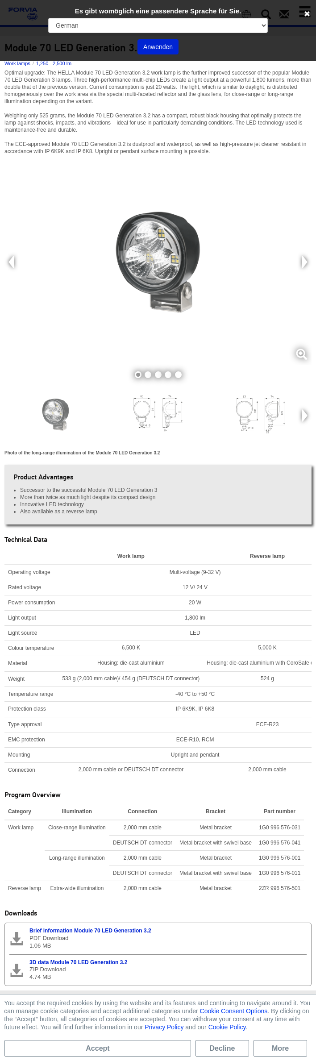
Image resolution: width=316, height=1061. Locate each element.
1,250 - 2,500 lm (53, 63)
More (280, 1048)
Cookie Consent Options (234, 1011)
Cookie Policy (227, 1027)
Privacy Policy (164, 1027)
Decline (222, 1048)
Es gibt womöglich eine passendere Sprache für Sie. (158, 11)
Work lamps (17, 63)
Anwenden (158, 46)
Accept (97, 1048)
